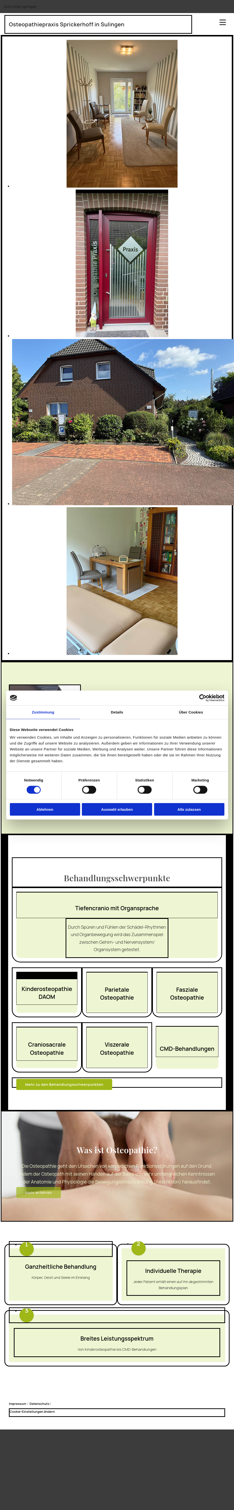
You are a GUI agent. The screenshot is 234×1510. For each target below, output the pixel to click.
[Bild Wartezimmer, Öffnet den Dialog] (122, 186)
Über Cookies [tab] (191, 712)
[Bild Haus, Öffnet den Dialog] (123, 504)
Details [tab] (117, 712)
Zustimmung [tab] (43, 712)
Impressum (17, 1403)
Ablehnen (44, 809)
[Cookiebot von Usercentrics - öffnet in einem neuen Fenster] (202, 697)
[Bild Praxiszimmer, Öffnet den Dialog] (122, 336)
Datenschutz (40, 1403)
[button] (64, 1084)
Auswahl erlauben (117, 809)
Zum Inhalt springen (20, 6)
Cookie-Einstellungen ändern (32, 1411)
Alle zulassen (189, 809)
